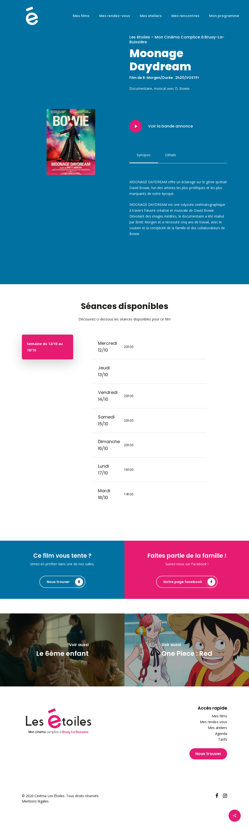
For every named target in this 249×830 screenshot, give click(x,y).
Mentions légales (35, 801)
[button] (143, 155)
